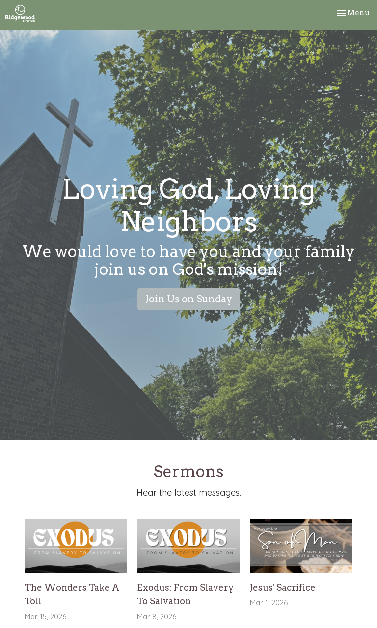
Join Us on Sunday (188, 299)
